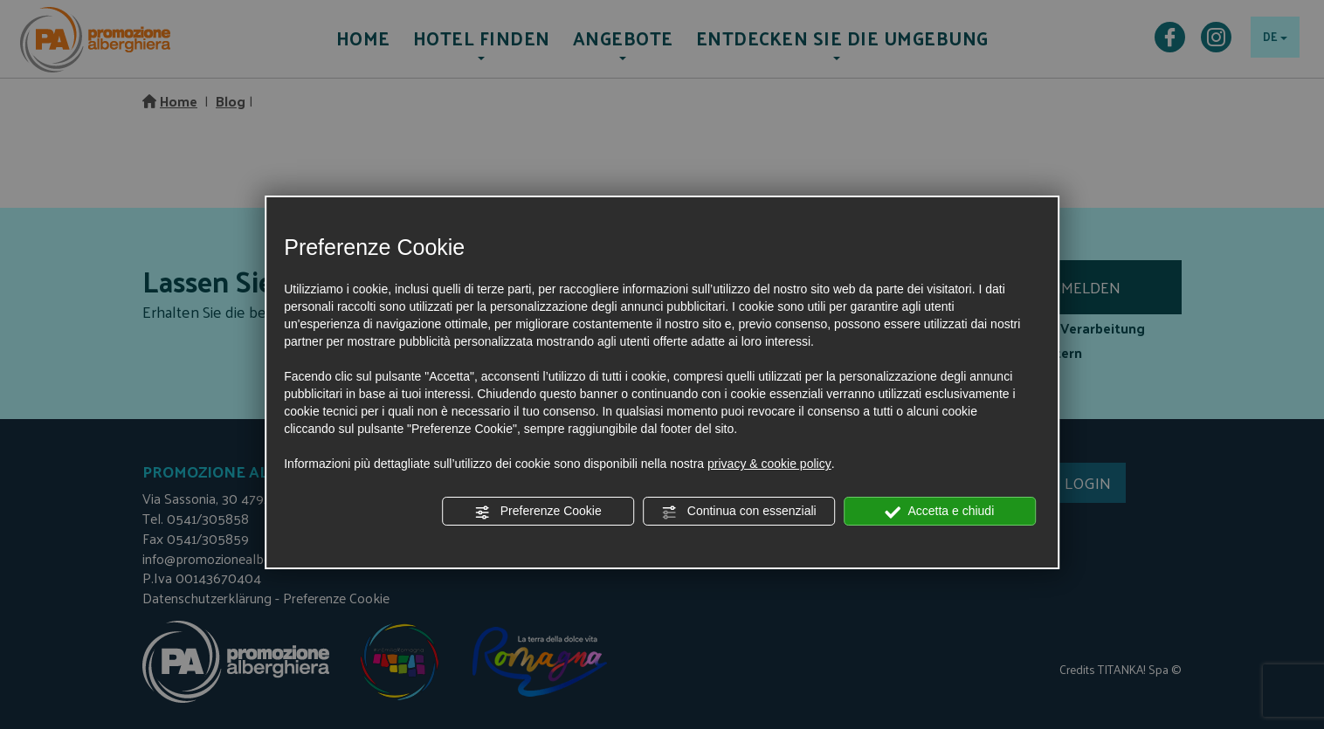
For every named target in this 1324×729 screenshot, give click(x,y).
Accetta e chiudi (939, 511)
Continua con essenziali (739, 511)
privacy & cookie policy (769, 464)
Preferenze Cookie (538, 511)
